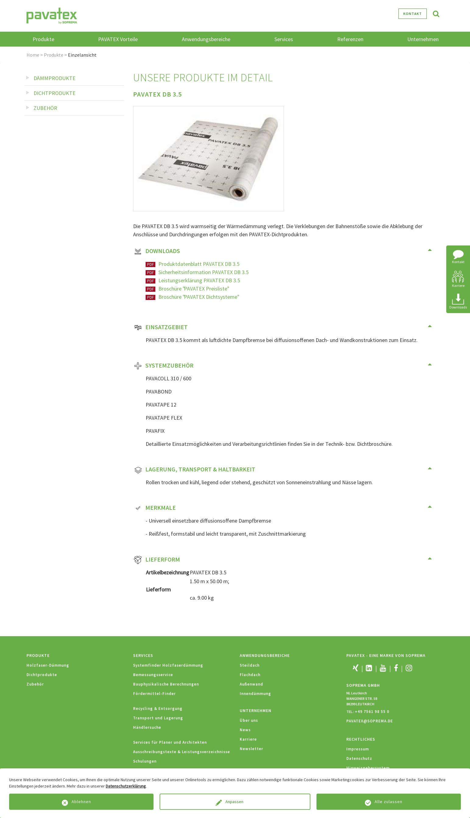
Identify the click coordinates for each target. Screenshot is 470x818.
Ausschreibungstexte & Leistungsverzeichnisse (181, 751)
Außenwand (251, 684)
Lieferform (156, 560)
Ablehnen (81, 801)
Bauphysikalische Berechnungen (166, 684)
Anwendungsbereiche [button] (206, 39)
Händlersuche (147, 727)
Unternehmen (255, 710)
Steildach (250, 665)
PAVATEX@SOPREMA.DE (369, 721)
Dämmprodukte (55, 78)
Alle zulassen (388, 801)
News (245, 729)
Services (143, 655)
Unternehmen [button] (423, 39)
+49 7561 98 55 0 (372, 711)
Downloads (156, 251)
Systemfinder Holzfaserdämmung (168, 665)
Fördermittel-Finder (154, 693)
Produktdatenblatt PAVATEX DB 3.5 (198, 263)
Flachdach (250, 674)
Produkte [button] (43, 39)
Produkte (53, 55)
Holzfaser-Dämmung (48, 665)
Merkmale (154, 508)
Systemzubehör (163, 366)
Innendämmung (255, 693)
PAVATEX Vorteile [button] (118, 39)
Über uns (249, 720)
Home (33, 55)
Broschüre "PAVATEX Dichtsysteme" (198, 296)
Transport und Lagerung (158, 718)
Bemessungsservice (153, 674)
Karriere (248, 739)
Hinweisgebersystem (368, 767)
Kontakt (412, 13)
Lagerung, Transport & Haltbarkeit (194, 469)
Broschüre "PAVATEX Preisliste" (193, 288)
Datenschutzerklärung (126, 786)
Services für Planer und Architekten (170, 742)
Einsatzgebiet (160, 327)
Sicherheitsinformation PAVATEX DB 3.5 (203, 272)
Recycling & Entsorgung (157, 708)
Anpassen (234, 801)
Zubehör (45, 107)
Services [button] (283, 39)
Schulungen (145, 761)
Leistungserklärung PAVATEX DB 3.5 (199, 280)
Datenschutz (359, 758)
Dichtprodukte (55, 93)
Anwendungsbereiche (265, 655)
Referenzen (350, 39)
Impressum (357, 749)
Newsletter (251, 748)
